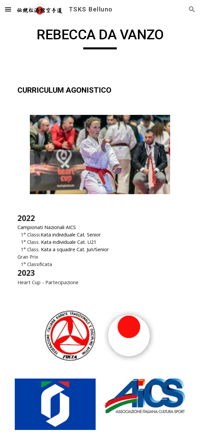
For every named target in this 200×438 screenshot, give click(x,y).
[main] (100, 37)
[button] (8, 9)
